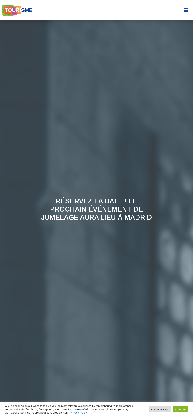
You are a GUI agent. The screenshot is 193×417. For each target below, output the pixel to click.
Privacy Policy (78, 412)
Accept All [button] (180, 409)
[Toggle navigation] (186, 10)
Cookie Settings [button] (159, 409)
